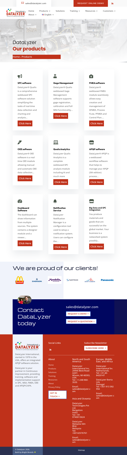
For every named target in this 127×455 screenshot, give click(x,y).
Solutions (60, 11)
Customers (108, 11)
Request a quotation (80, 321)
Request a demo (77, 314)
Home (31, 11)
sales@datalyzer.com (82, 307)
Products (43, 11)
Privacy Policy (54, 387)
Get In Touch (54, 395)
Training (74, 11)
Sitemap (81, 450)
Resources (90, 11)
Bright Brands (29, 452)
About (31, 15)
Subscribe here (95, 348)
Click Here (25, 123)
